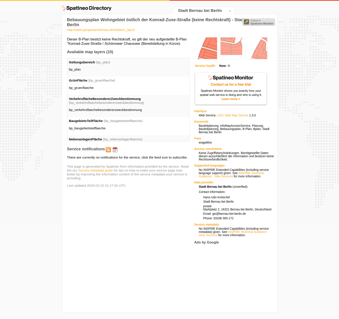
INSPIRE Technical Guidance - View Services (231, 175)
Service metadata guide (95, 170)
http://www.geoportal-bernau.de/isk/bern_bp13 (101, 30)
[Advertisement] (230, 278)
